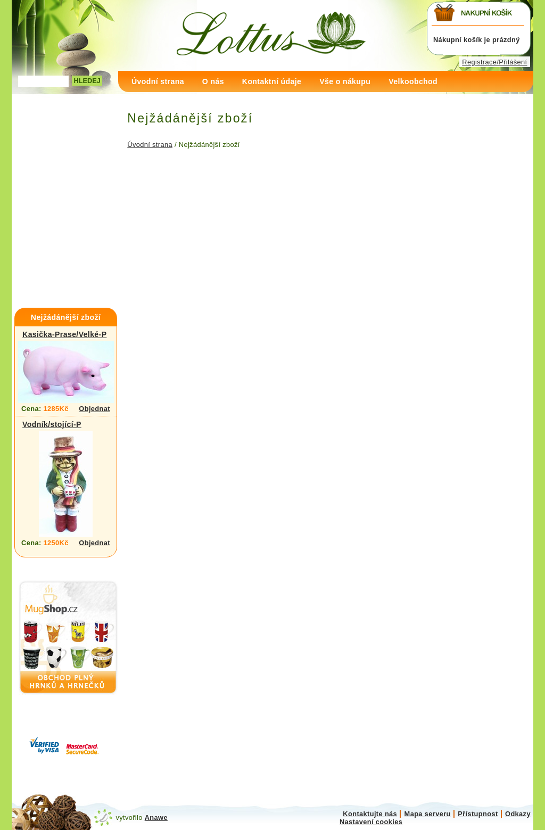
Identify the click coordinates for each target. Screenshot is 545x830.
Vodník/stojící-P (51, 424)
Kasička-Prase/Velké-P (64, 334)
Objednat (94, 409)
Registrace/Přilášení (494, 62)
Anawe (156, 817)
